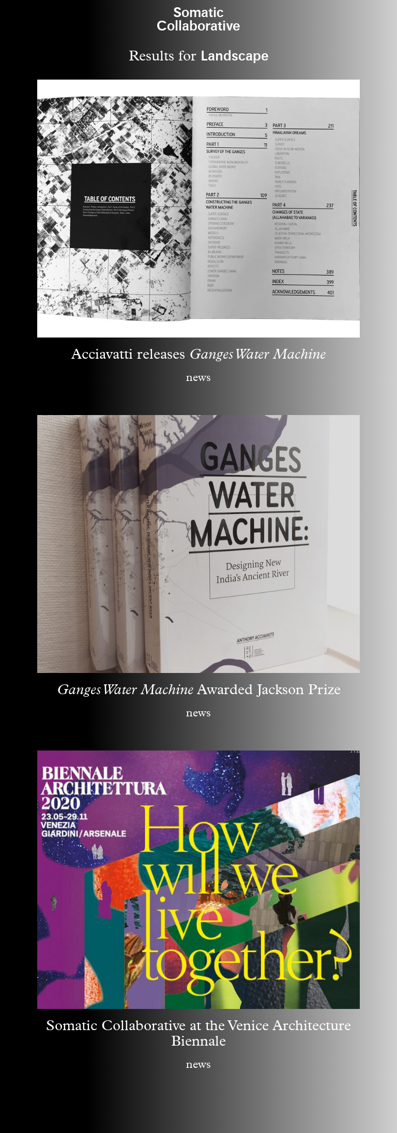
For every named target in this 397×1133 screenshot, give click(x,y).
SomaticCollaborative (198, 20)
